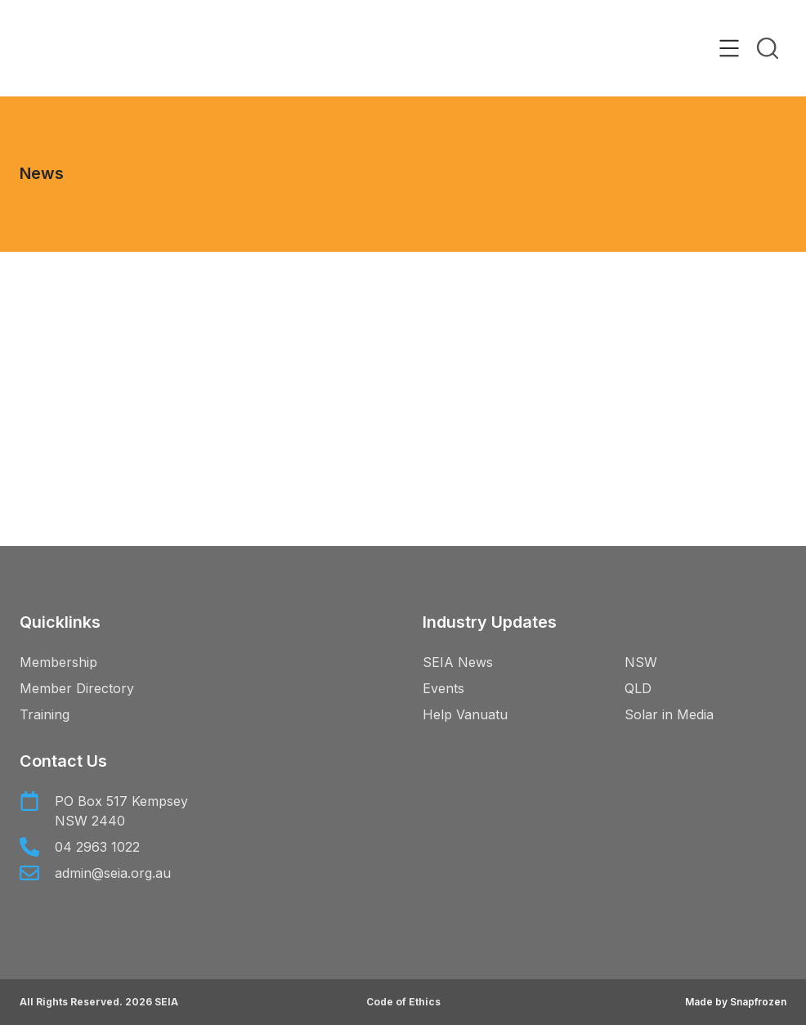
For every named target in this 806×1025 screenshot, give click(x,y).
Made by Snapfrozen (735, 1002)
